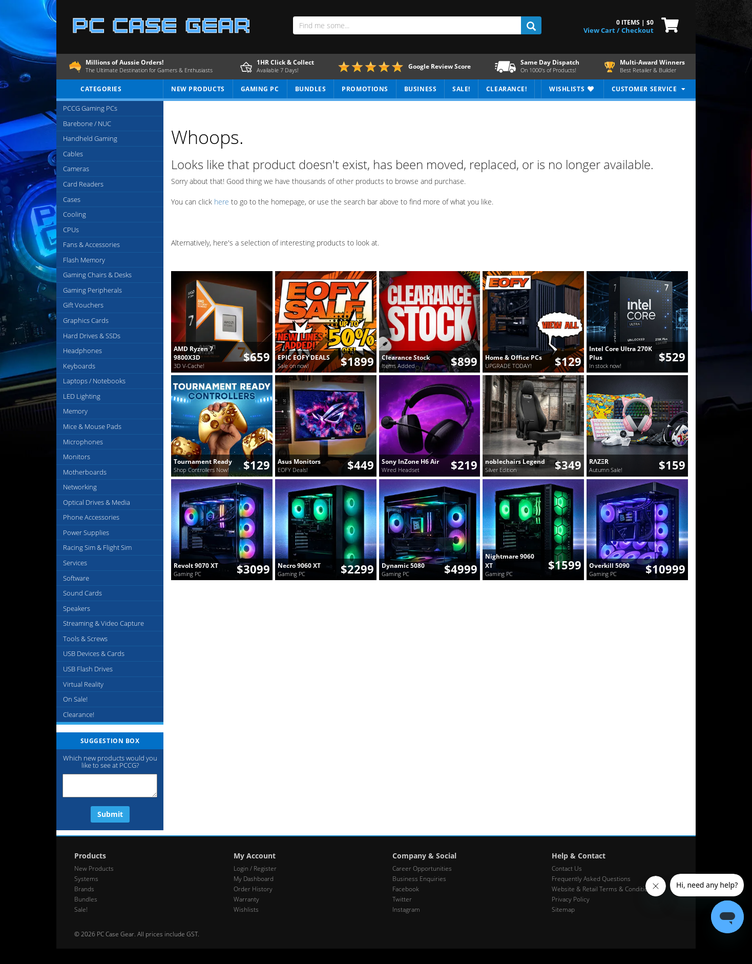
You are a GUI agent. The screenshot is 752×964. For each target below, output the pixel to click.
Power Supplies (86, 532)
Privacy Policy (571, 899)
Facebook (405, 889)
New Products (94, 868)
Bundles (85, 899)
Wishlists (246, 909)
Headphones (82, 350)
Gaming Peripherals (92, 290)
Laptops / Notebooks (94, 380)
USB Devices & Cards (93, 653)
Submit (110, 814)
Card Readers (83, 184)
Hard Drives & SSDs (91, 335)
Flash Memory (84, 259)
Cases (71, 199)
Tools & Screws (85, 638)
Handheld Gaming (90, 138)
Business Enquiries (419, 878)
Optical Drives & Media (96, 502)
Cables (73, 153)
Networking (80, 486)
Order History (253, 889)
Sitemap (563, 909)
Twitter (402, 899)
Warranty (246, 899)
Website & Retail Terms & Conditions (603, 889)
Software (76, 578)
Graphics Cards (86, 320)
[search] (531, 25)
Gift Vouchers (83, 305)
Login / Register (255, 868)
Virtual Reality (83, 684)
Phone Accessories (91, 517)
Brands (84, 889)
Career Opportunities (422, 868)
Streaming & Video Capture (103, 623)
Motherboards (85, 472)
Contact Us (567, 868)
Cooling (74, 214)
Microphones (83, 441)
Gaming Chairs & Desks (97, 274)
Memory (75, 411)
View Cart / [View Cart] (601, 30)
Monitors (76, 456)
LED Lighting (81, 396)
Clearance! (78, 714)
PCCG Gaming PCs (90, 108)
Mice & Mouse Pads (92, 426)
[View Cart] (667, 24)
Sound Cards (82, 593)
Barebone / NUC (87, 123)
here (221, 202)
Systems (86, 878)
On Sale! (75, 699)
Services (75, 562)
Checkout (637, 30)
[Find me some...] (407, 25)
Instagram (406, 909)
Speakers (76, 608)
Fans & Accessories (91, 244)
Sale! (81, 909)
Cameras (76, 168)
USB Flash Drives (88, 668)
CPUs (71, 229)
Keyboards (79, 366)
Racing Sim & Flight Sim (97, 547)
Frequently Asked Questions (591, 878)
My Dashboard (254, 878)
